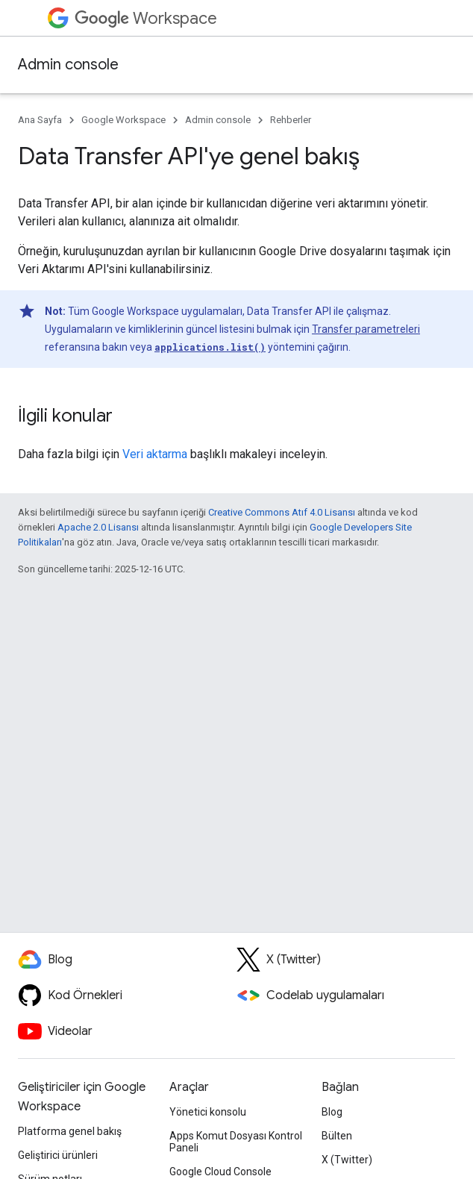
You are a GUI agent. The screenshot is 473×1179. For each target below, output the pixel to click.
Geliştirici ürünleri (58, 1155)
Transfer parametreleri (366, 329)
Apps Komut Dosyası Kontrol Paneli (235, 1142)
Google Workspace (123, 119)
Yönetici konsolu (207, 1112)
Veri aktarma (154, 454)
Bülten (337, 1136)
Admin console (68, 64)
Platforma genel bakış (70, 1131)
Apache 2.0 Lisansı (98, 527)
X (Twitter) (347, 1160)
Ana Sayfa (40, 119)
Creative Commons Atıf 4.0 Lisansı (281, 512)
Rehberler (290, 119)
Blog (332, 1112)
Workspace (146, 18)
